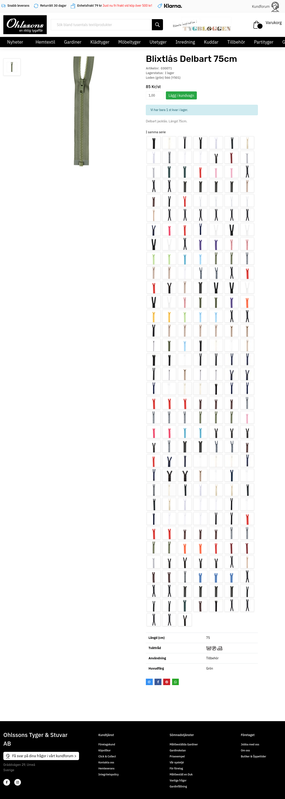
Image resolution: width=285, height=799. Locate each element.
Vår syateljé (177, 762)
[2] (7, 782)
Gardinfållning (178, 786)
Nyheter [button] (15, 42)
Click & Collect (107, 756)
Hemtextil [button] (45, 42)
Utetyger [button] (158, 42)
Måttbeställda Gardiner (184, 744)
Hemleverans (106, 768)
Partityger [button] (263, 42)
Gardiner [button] (72, 42)
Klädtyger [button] (100, 42)
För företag (176, 768)
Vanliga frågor (178, 780)
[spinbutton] (154, 95)
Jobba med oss (250, 744)
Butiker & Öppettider (253, 756)
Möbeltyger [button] (129, 42)
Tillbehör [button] (236, 42)
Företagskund (106, 744)
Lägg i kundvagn (181, 95)
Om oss (245, 750)
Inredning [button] (185, 42)
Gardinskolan (178, 750)
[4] (17, 782)
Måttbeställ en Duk (181, 774)
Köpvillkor (104, 750)
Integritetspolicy (108, 774)
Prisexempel (177, 756)
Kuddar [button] (211, 42)
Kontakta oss (106, 762)
